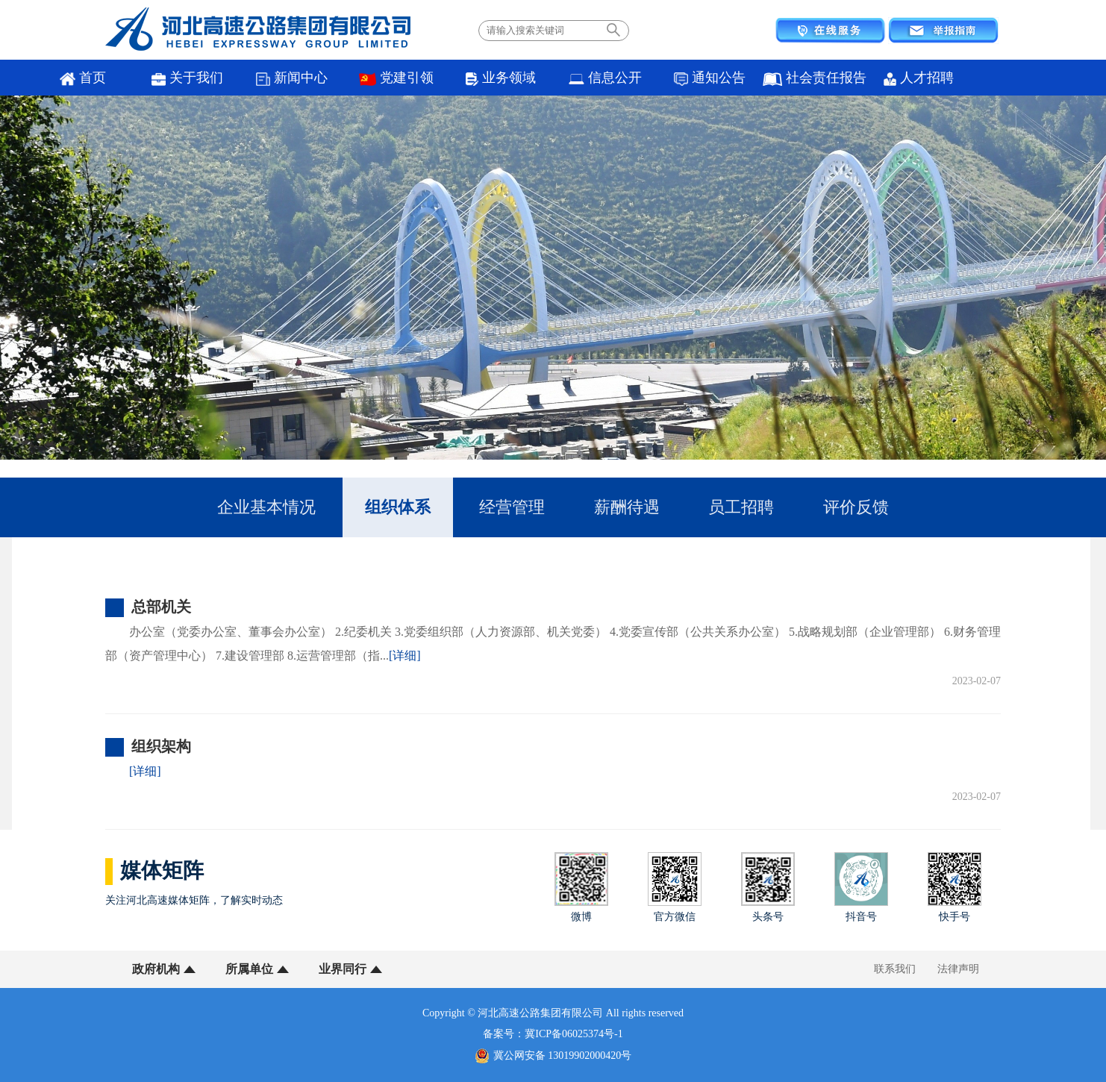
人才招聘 (918, 78)
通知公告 (710, 78)
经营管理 (512, 507)
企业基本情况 (266, 507)
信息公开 (605, 78)
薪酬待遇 (627, 507)
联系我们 (895, 969)
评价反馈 (856, 507)
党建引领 (396, 78)
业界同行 (342, 969)
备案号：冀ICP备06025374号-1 (552, 1033)
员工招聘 (741, 507)
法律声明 (958, 969)
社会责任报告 (814, 78)
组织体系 (398, 507)
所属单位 (249, 969)
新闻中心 (292, 78)
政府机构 (156, 969)
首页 (83, 78)
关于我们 (187, 78)
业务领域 (500, 78)
